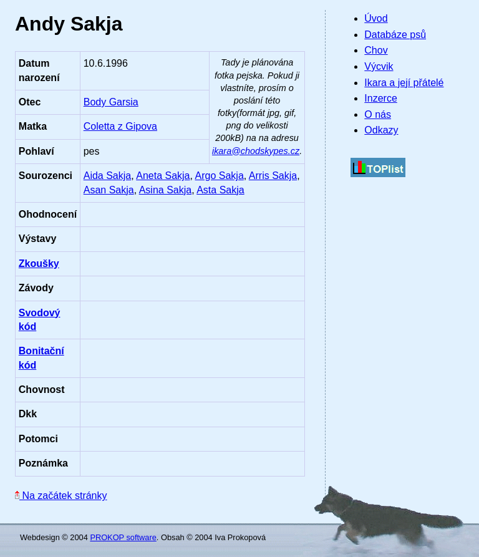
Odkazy (381, 130)
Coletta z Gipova (120, 126)
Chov (375, 50)
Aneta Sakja (163, 175)
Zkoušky (39, 263)
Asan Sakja (109, 190)
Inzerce (380, 98)
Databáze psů (395, 34)
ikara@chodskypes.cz (255, 151)
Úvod (375, 18)
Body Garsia (111, 102)
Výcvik (378, 66)
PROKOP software (123, 537)
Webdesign (40, 537)
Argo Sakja (219, 175)
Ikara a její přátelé (403, 82)
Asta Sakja (220, 190)
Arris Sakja (273, 175)
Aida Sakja (108, 175)
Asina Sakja (165, 190)
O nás (377, 114)
